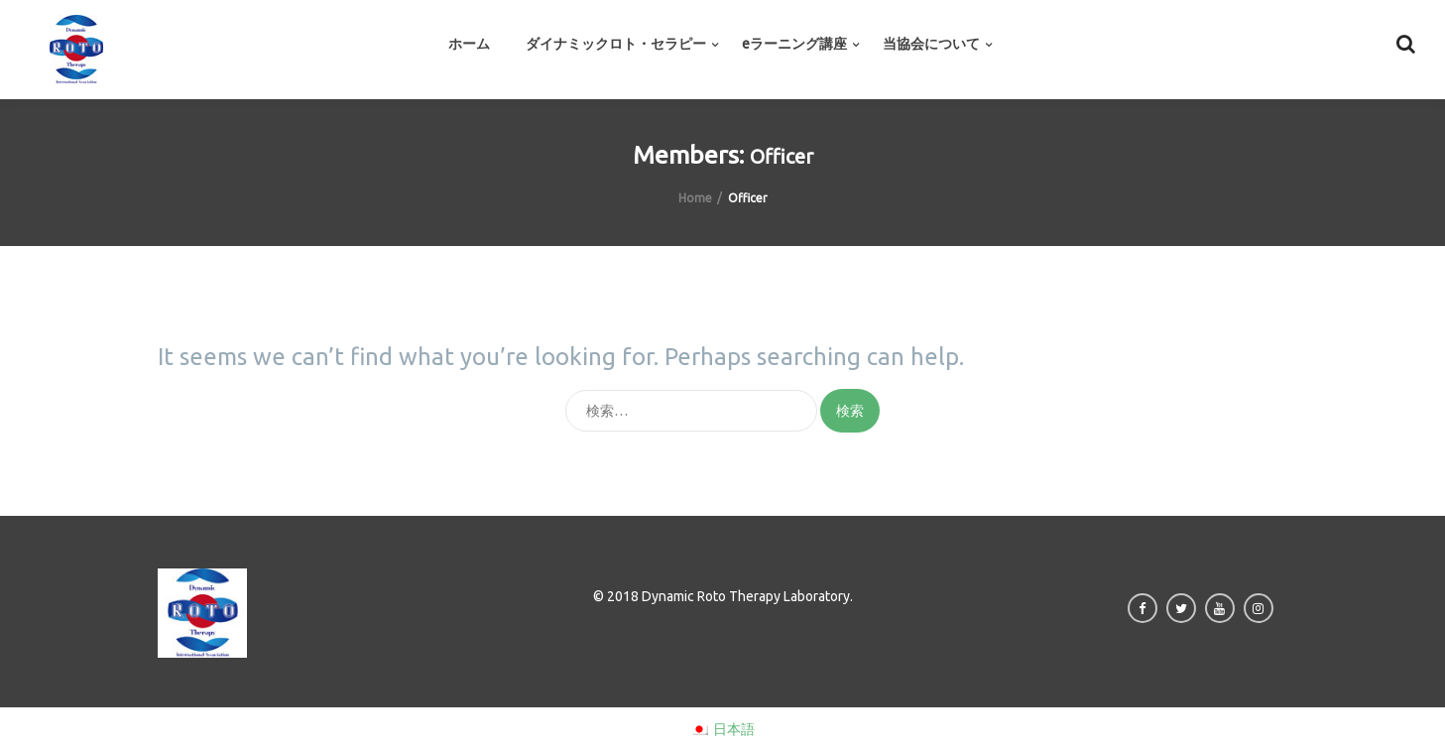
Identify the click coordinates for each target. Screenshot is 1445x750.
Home (695, 197)
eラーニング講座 (794, 44)
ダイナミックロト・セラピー (616, 44)
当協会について (931, 44)
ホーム (469, 44)
